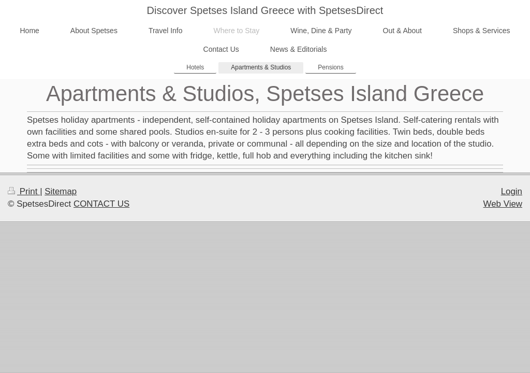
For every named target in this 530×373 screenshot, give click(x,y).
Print (24, 191)
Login (511, 191)
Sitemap (61, 191)
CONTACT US (101, 204)
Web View (502, 204)
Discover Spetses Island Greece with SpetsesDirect (265, 10)
